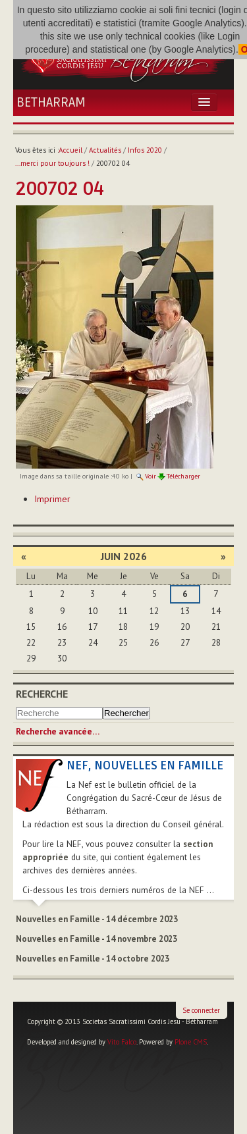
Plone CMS (191, 1041)
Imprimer (52, 499)
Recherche (42, 693)
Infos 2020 (145, 150)
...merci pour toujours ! (52, 163)
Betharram (51, 103)
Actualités (105, 150)
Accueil (70, 150)
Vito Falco (121, 1041)
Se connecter (201, 1010)
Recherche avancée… (57, 731)
